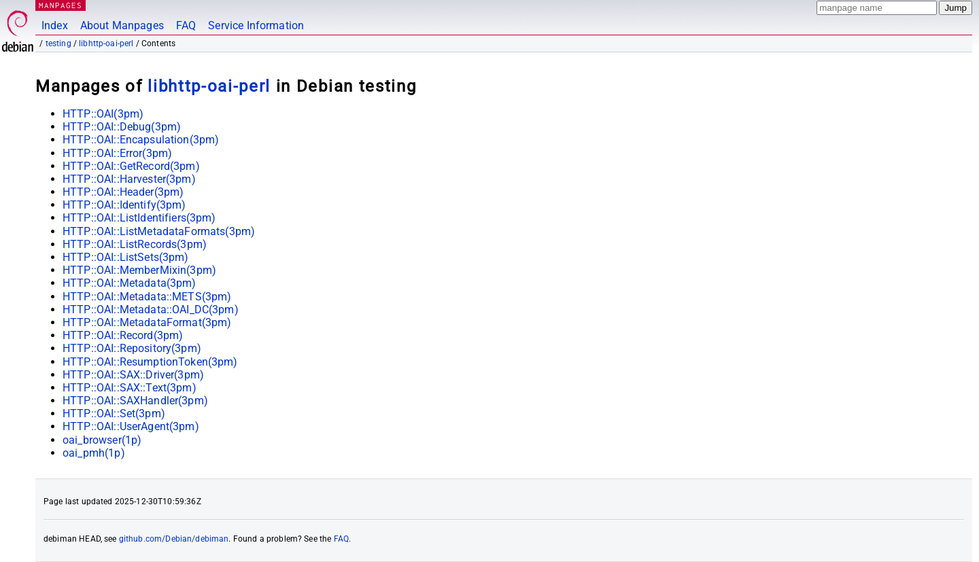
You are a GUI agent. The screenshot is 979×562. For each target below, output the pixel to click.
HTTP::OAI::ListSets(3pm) (126, 257)
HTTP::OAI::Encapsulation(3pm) (141, 139)
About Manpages (122, 25)
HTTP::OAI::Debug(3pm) (122, 126)
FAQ (186, 25)
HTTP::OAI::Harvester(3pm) (129, 179)
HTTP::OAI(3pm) (103, 113)
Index (54, 25)
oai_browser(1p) (102, 440)
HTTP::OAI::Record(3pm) (123, 335)
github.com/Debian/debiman (174, 539)
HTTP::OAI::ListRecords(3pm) (135, 244)
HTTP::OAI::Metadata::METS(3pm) (147, 296)
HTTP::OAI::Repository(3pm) (132, 348)
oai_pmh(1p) (94, 452)
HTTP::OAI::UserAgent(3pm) (131, 426)
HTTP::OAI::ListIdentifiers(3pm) (139, 217)
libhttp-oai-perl (106, 43)
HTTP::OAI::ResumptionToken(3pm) (150, 361)
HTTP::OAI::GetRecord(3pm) (131, 166)
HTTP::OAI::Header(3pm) (123, 192)
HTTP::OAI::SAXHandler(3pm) (135, 400)
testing (58, 43)
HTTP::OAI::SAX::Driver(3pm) (133, 374)
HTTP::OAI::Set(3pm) (114, 413)
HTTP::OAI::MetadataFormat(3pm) (147, 322)
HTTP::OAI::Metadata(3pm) (129, 283)
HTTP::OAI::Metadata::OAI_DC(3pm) (151, 309)
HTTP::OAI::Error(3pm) (117, 153)
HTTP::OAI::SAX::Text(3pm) (129, 387)
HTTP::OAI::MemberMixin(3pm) (139, 270)
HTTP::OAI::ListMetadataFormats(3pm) (159, 231)
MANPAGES (60, 5)
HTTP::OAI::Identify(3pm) (124, 204)
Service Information (256, 25)
